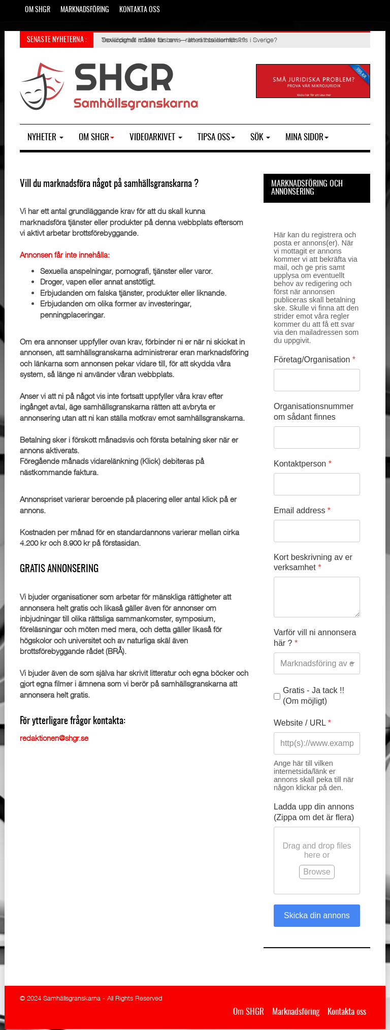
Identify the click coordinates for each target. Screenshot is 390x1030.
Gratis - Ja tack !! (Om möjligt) (313, 695)
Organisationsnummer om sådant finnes (313, 411)
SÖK (260, 137)
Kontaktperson (303, 463)
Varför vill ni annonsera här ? (315, 637)
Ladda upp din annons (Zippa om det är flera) (314, 812)
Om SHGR (37, 10)
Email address (302, 510)
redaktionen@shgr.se (54, 737)
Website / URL (302, 723)
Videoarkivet (155, 137)
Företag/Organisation (314, 359)
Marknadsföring (84, 10)
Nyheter (45, 137)
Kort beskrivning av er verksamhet (313, 562)
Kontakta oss (139, 10)
